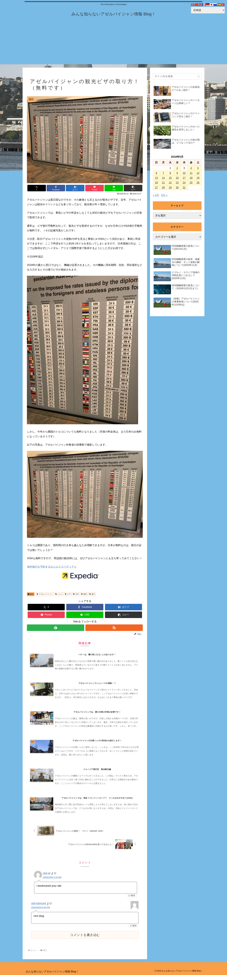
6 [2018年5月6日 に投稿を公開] (156, 173)
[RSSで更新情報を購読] (114, 627)
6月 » (164, 195)
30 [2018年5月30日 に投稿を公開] (177, 187)
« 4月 (156, 195)
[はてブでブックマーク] (75, 188)
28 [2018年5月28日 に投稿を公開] (163, 187)
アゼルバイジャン (45, 594)
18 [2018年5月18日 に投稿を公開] (191, 177)
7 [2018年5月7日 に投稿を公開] (163, 173)
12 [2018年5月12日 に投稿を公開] (198, 173)
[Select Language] (208, 10)
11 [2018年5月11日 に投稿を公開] (191, 173)
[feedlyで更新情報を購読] (55, 627)
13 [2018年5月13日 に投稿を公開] (156, 177)
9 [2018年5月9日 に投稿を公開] (177, 173)
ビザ (68, 594)
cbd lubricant (38, 903)
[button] (133, 188)
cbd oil (46, 873)
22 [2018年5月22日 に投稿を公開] (170, 182)
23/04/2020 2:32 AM (52, 877)
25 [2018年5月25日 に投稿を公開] (191, 182)
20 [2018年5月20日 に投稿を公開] (156, 182)
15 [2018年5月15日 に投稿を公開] (170, 177)
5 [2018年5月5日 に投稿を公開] (198, 168)
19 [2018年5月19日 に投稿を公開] (198, 177)
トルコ (59, 594)
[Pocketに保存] (94, 188)
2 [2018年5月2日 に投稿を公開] (177, 168)
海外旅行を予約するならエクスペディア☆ (52, 566)
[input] (177, 76)
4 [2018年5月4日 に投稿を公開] (191, 168)
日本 (76, 594)
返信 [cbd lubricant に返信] (133, 925)
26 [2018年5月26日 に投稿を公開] (198, 182)
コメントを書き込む (85, 935)
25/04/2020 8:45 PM (40, 907)
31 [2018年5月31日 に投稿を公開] (184, 187)
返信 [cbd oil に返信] (132, 895)
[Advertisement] (113, 43)
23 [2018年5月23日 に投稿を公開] (177, 182)
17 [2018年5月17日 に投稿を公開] (184, 177)
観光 (31, 594)
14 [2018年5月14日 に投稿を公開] (163, 177)
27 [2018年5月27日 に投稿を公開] (156, 187)
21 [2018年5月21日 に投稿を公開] (163, 182)
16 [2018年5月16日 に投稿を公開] (177, 177)
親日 (92, 594)
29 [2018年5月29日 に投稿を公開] (170, 187)
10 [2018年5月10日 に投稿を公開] (184, 173)
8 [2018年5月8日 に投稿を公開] (170, 173)
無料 (84, 594)
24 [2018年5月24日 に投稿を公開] (184, 182)
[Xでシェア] (36, 188)
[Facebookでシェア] (56, 188)
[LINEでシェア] (114, 188)
